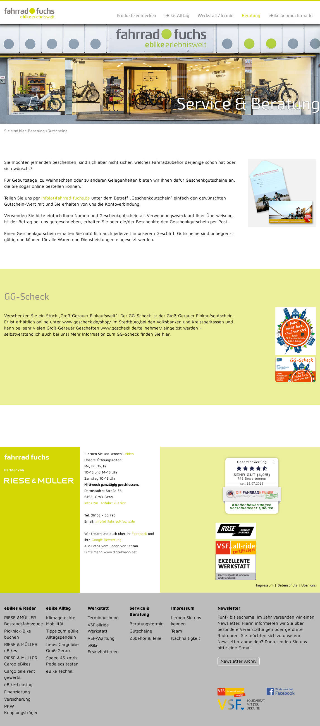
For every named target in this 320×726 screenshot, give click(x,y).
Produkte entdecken (136, 15)
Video (129, 454)
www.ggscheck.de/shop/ (86, 321)
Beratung (251, 15)
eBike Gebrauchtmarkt (291, 15)
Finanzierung (17, 691)
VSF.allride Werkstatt (98, 627)
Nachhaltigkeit (185, 638)
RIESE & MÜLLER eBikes (20, 647)
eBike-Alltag (176, 15)
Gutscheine (57, 131)
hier (165, 333)
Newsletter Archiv (239, 661)
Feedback (139, 534)
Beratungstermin (147, 623)
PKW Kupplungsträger (21, 709)
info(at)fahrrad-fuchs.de (65, 197)
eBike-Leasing (18, 684)
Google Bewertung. (107, 540)
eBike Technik (59, 671)
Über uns (308, 585)
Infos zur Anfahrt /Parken (105, 503)
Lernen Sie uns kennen (186, 620)
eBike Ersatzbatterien (103, 648)
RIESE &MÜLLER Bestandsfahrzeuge (23, 620)
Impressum (265, 585)
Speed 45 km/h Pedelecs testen (62, 660)
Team (176, 630)
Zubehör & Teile (145, 638)
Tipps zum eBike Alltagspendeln (62, 634)
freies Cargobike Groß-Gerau (62, 647)
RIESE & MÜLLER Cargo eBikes (20, 660)
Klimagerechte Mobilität (60, 620)
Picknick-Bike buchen (17, 634)
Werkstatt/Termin (215, 15)
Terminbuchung (103, 617)
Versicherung (17, 698)
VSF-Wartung (101, 638)
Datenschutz (287, 585)
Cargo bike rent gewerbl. (19, 674)
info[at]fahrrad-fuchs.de (115, 521)
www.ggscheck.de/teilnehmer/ (131, 327)
